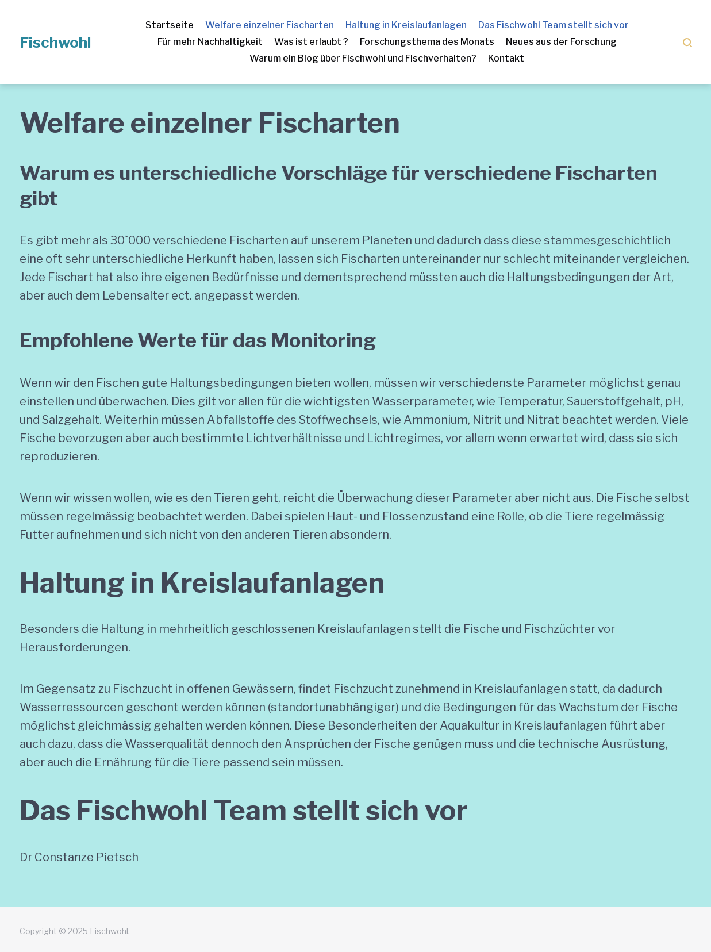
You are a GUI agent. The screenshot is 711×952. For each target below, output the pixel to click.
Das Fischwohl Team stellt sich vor (553, 25)
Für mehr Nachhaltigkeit (210, 41)
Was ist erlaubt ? (311, 41)
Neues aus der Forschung (561, 41)
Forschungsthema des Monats (427, 41)
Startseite (169, 25)
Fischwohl (55, 42)
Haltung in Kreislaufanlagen (406, 25)
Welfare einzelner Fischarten (269, 25)
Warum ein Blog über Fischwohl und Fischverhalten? (362, 58)
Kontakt (506, 58)
